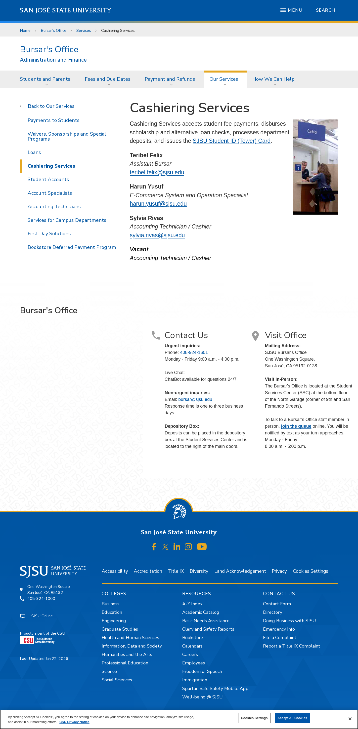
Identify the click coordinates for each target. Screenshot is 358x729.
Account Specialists (50, 193)
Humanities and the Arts (127, 654)
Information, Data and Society (132, 646)
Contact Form (277, 604)
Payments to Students (54, 120)
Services (83, 30)
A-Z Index (192, 604)
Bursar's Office (53, 30)
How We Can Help (273, 79)
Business (110, 604)
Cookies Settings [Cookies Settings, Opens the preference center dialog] (254, 718)
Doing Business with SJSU (289, 621)
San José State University (66, 10)
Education (112, 612)
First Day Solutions (49, 233)
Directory (272, 612)
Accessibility (115, 571)
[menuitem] (46, 79)
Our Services (224, 79)
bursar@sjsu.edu (195, 399)
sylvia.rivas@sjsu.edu (157, 235)
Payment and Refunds (170, 79)
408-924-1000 (41, 598)
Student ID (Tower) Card (239, 141)
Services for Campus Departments (67, 220)
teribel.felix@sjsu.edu (157, 172)
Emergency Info (279, 629)
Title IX (176, 571)
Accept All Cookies (292, 718)
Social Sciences (117, 680)
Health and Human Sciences (130, 638)
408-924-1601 (194, 352)
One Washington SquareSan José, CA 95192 (48, 589)
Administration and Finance (53, 60)
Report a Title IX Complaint (291, 646)
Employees (193, 663)
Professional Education (125, 663)
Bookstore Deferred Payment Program (72, 247)
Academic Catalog (200, 612)
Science (109, 671)
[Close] (350, 718)
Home (25, 30)
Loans (34, 152)
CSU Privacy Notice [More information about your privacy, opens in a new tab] (74, 722)
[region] (179, 719)
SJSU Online (42, 616)
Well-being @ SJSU (202, 697)
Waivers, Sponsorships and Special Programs (67, 136)
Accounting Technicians (54, 206)
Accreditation (148, 571)
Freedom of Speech (202, 671)
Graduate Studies (120, 629)
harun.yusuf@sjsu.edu (158, 203)
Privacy (279, 571)
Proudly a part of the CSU (42, 637)
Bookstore (192, 638)
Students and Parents (45, 79)
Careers (190, 654)
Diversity (199, 571)
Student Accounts (48, 179)
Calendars (192, 646)
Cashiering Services (118, 30)
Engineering (114, 621)
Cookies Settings (310, 571)
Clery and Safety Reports (208, 629)
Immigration (194, 680)
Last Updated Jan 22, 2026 (44, 658)
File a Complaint (279, 638)
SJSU (201, 141)
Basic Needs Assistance (205, 621)
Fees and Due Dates (108, 79)
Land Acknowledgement (240, 571)
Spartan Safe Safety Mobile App (215, 688)
